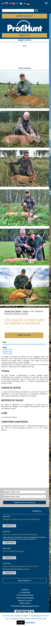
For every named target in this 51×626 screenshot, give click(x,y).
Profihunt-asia (7, 351)
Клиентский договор (25, 598)
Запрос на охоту (24, 16)
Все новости (24, 581)
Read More (30, 622)
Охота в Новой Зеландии (13, 551)
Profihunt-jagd (7, 353)
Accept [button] (20, 622)
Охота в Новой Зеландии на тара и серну (20, 566)
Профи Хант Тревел (12, 311)
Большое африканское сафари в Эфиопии (21, 519)
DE (26, 3)
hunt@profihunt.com (25, 344)
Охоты (26, 311)
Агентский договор (25, 595)
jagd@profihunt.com (39, 344)
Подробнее (9, 526)
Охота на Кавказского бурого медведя (20, 534)
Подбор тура (24, 35)
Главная (25, 589)
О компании (25, 592)
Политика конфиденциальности (25, 606)
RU (5, 3)
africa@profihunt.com (10, 344)
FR (19, 3)
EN (12, 3)
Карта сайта (25, 603)
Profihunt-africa (8, 349)
